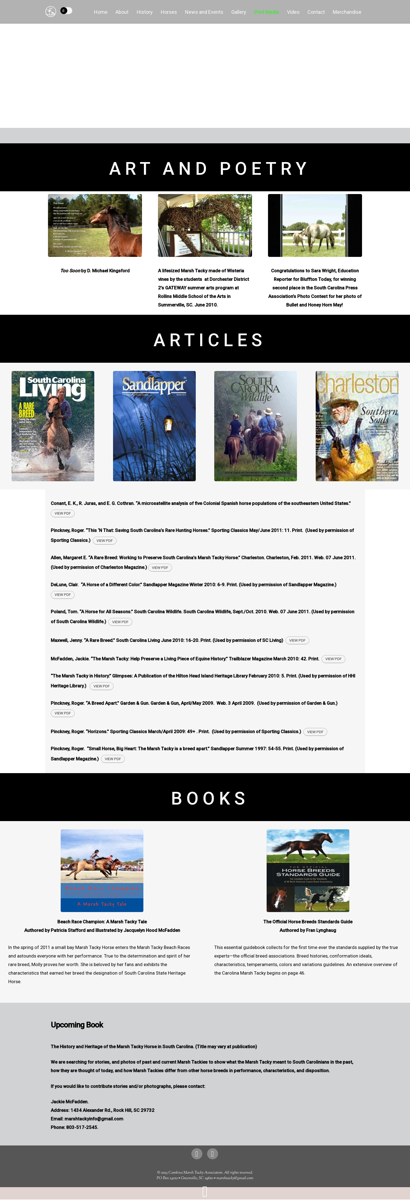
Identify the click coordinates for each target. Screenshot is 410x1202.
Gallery (238, 12)
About (122, 12)
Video (293, 12)
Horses (169, 12)
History (145, 12)
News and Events (204, 12)
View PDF (63, 513)
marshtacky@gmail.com (234, 1178)
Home (101, 12)
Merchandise (347, 12)
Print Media (266, 12)
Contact (316, 12)
